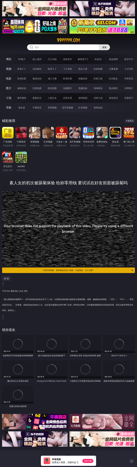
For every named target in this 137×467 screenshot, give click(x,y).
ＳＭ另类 (128, 68)
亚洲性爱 (21, 78)
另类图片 (128, 88)
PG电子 (21, 59)
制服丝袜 (82, 78)
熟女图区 (113, 88)
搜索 (104, 47)
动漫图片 (67, 88)
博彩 (8, 59)
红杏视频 (82, 107)
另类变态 (128, 78)
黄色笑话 (113, 97)
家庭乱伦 (37, 97)
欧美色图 (52, 88)
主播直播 (113, 68)
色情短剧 (98, 107)
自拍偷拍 (37, 68)
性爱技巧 (128, 97)
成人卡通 (52, 78)
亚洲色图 (37, 88)
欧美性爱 (67, 78)
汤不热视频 (67, 107)
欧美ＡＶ (52, 68)
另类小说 (98, 97)
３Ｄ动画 (67, 68)
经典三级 (98, 78)
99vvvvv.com (68, 40)
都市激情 (21, 97)
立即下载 (88, 461)
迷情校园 (82, 97)
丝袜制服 (98, 68)
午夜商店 (37, 107)
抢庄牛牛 (128, 59)
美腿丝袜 (82, 88)
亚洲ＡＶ (21, 68)
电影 (8, 78)
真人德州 (37, 59)
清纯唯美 (98, 88)
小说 (8, 98)
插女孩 (21, 107)
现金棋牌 (113, 59)
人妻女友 (52, 97)
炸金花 (98, 59)
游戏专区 (67, 59)
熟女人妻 (82, 68)
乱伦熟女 (113, 78)
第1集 (6, 278)
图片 (8, 88)
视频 (8, 69)
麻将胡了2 (83, 59)
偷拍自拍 (37, 78)
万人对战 (52, 59)
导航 (8, 107)
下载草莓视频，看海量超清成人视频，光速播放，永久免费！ (88, 270)
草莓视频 (52, 107)
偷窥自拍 (21, 88)
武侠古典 (67, 97)
